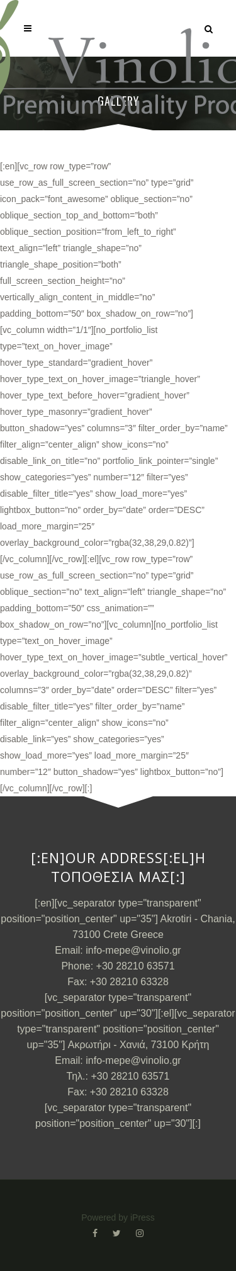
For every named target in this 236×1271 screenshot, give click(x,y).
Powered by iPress (118, 1217)
